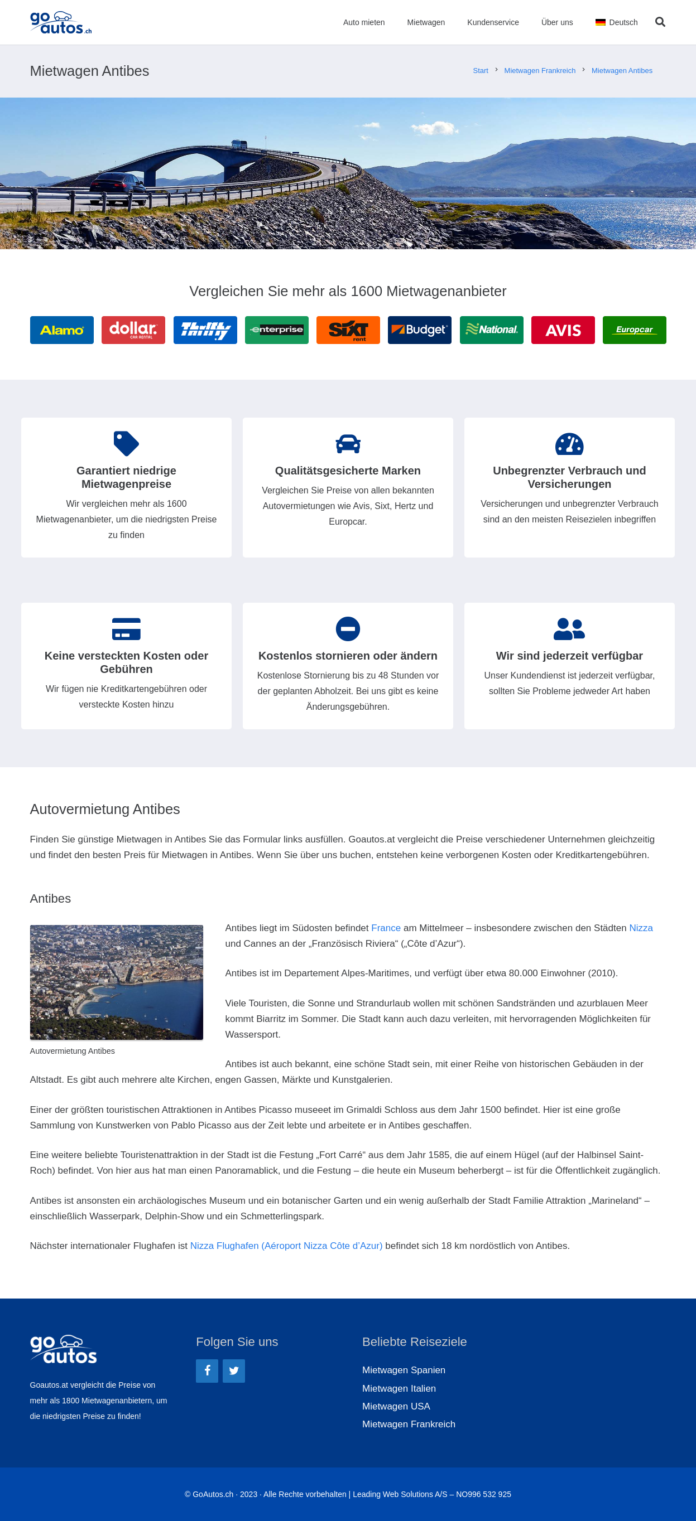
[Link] (62, 22)
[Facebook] (207, 1371)
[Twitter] (234, 1371)
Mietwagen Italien (399, 1388)
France (386, 928)
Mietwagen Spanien (403, 1370)
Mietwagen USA (396, 1406)
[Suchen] (660, 22)
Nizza (641, 928)
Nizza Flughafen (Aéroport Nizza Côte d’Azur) (286, 1246)
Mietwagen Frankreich (408, 1424)
